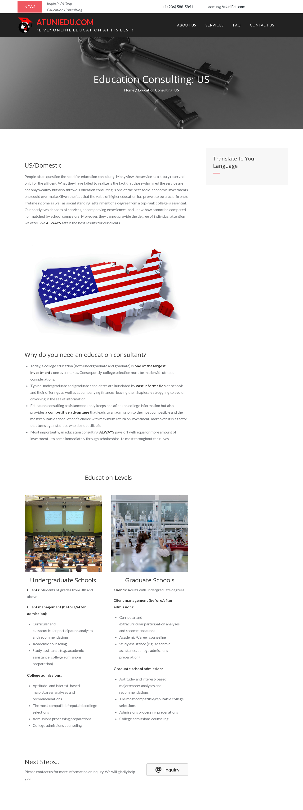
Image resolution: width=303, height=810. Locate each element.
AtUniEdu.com (65, 22)
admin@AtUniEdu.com (223, 6)
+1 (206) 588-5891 (174, 6)
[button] (167, 769)
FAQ (237, 25)
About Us (186, 25)
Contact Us (262, 25)
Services (214, 25)
